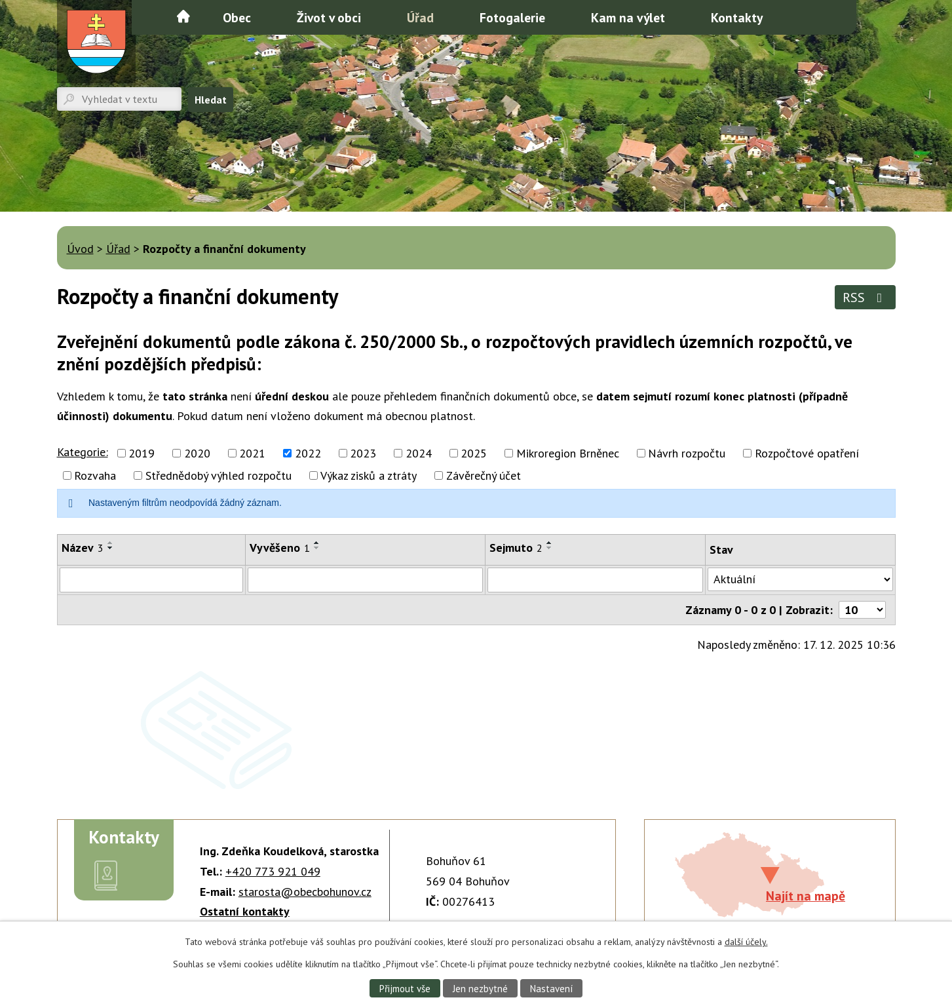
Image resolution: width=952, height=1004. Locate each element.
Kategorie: (82, 451)
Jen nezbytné (479, 987)
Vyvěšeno (280, 547)
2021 (252, 453)
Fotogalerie (512, 17)
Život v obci (329, 17)
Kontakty (737, 17)
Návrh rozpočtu (686, 453)
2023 (363, 453)
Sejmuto (516, 547)
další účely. (746, 941)
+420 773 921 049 (272, 871)
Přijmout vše (402, 987)
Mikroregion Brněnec (567, 453)
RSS (865, 297)
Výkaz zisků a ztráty (368, 475)
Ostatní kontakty (245, 911)
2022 (308, 453)
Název (83, 547)
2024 (419, 453)
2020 (197, 453)
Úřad (420, 17)
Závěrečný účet (483, 475)
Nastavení (553, 987)
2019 (141, 453)
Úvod (183, 16)
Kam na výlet (628, 17)
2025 (474, 453)
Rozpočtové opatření (807, 453)
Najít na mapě (805, 895)
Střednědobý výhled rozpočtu (218, 475)
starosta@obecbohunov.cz (304, 891)
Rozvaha (95, 475)
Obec (237, 17)
